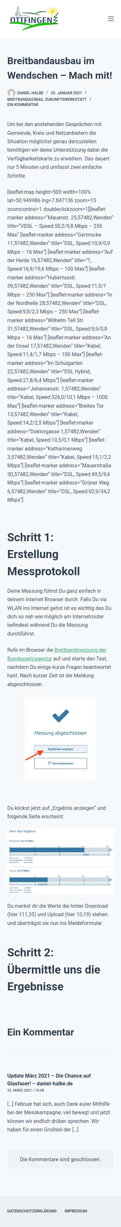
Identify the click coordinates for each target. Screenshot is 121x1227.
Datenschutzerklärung (32, 1211)
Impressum (76, 1211)
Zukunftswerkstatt (65, 99)
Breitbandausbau (25, 99)
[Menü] (111, 19)
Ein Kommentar (22, 104)
